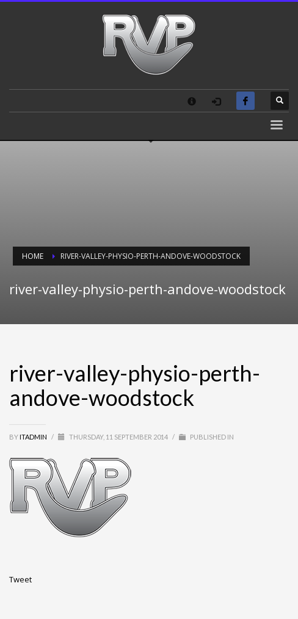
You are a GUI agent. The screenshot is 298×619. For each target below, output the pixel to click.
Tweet (20, 579)
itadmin (34, 437)
